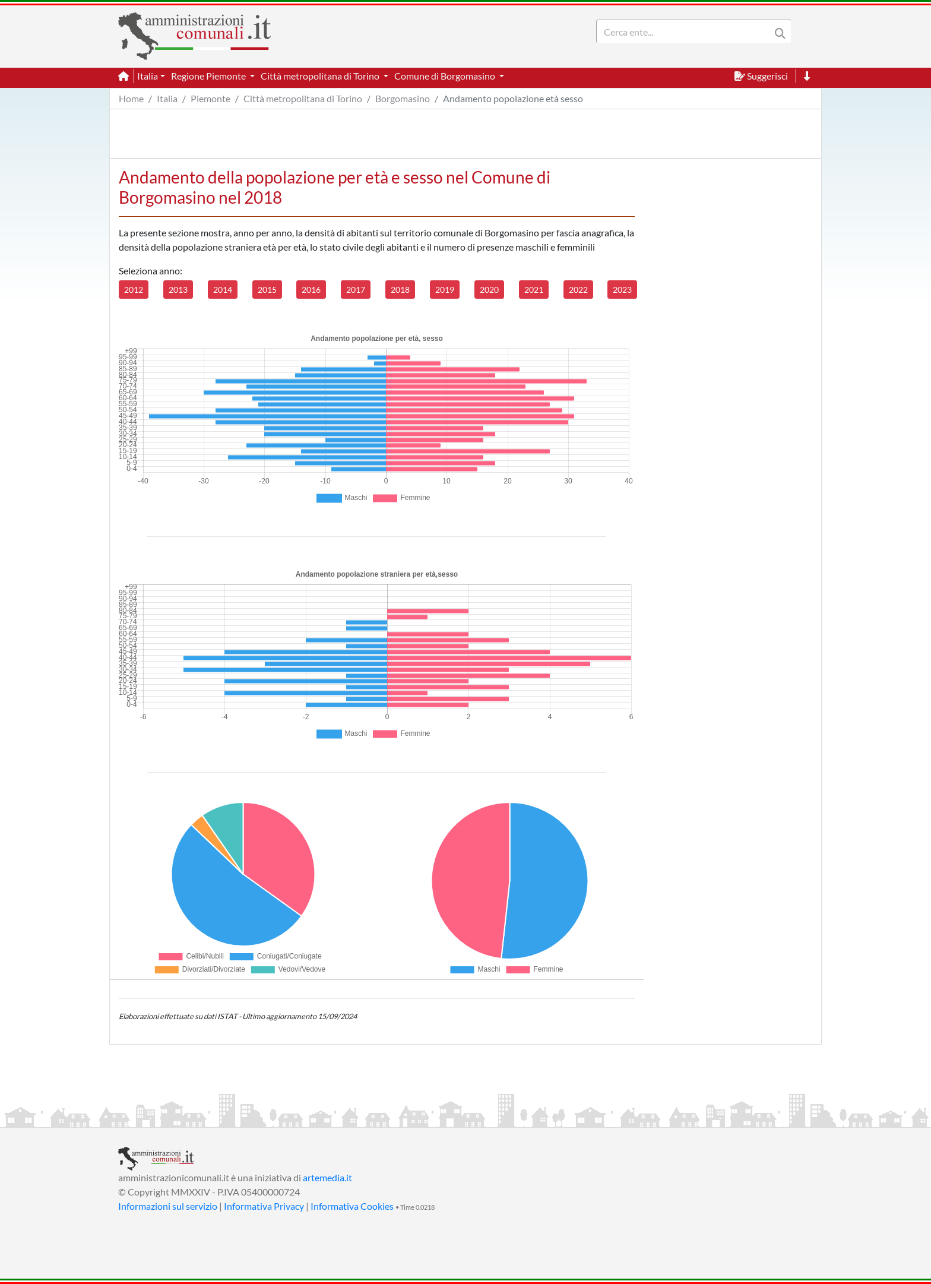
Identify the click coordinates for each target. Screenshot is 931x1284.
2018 (400, 289)
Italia (167, 98)
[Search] (686, 31)
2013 (178, 289)
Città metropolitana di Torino (302, 98)
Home (131, 98)
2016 (311, 289)
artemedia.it (327, 1177)
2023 (622, 289)
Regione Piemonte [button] (209, 75)
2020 (489, 289)
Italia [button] (147, 75)
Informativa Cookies (352, 1206)
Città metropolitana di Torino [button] (321, 75)
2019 (444, 289)
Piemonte (210, 98)
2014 (222, 289)
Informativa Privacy (264, 1206)
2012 (133, 289)
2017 (355, 289)
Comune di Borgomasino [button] (445, 75)
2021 (533, 289)
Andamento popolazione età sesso (513, 98)
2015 (267, 289)
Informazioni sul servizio (167, 1206)
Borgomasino (402, 98)
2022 (578, 289)
